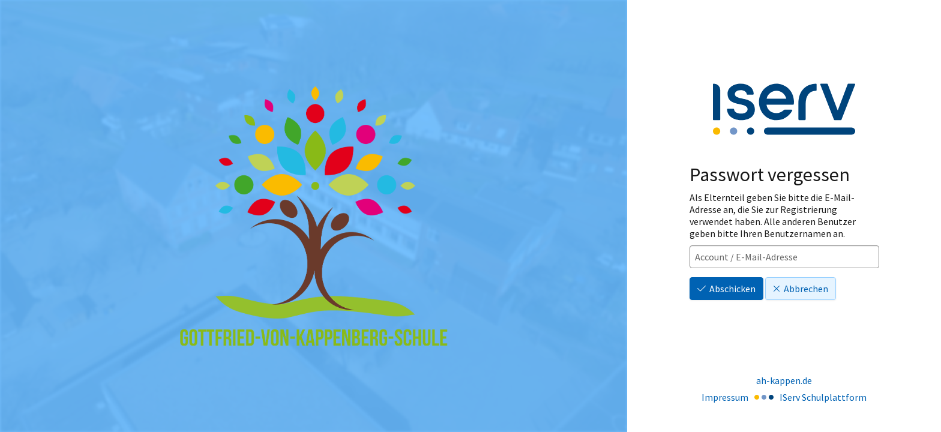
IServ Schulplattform (823, 397)
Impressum (725, 397)
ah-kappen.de (784, 380)
